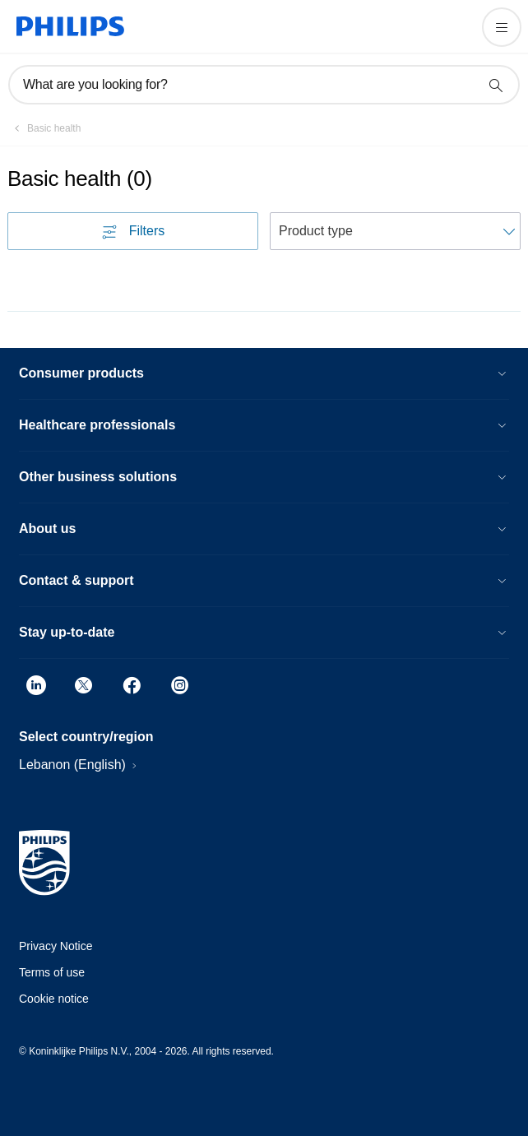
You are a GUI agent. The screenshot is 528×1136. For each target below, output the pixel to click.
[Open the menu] (501, 27)
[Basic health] (44, 128)
